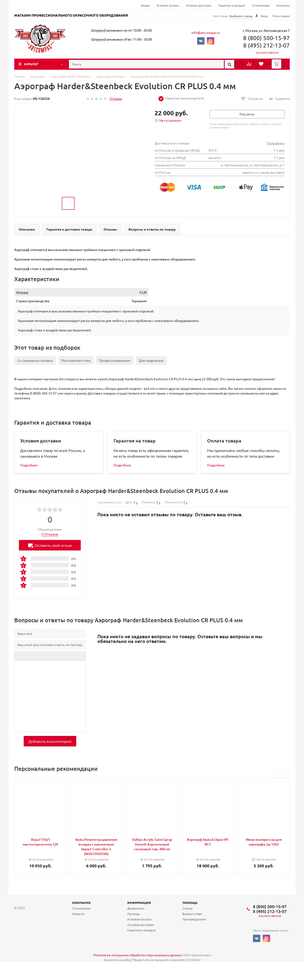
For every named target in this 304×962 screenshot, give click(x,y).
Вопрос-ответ (192, 914)
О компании (260, 6)
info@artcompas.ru (205, 32)
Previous (277, 773)
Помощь (190, 903)
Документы (135, 908)
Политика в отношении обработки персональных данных (137, 955)
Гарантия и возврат (231, 6)
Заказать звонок (267, 52)
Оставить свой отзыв (50, 545)
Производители (194, 919)
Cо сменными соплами (35, 360)
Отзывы (115, 98)
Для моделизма (151, 360)
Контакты (283, 6)
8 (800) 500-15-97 (266, 37)
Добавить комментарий (49, 741)
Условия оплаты (168, 6)
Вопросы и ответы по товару (152, 229)
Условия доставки (198, 6)
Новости (78, 914)
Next (286, 773)
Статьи (187, 908)
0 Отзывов (50, 534)
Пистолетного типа (75, 360)
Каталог (31, 64)
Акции (145, 6)
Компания (81, 903)
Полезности (173, 502)
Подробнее (276, 143)
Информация (139, 903)
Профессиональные (114, 360)
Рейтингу (148, 502)
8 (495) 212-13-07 (266, 45)
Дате (128, 502)
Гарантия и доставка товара (69, 229)
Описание (27, 229)
